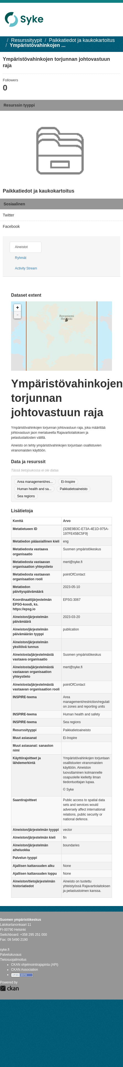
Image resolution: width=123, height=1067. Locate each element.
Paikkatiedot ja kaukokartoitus (82, 40)
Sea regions (26, 496)
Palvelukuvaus (10, 955)
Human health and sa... (34, 489)
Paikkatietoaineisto (73, 489)
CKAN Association (24, 970)
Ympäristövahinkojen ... (38, 45)
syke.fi (4, 950)
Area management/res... (35, 482)
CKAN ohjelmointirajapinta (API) (34, 965)
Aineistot (21, 247)
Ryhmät (20, 258)
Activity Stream (26, 268)
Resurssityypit (26, 40)
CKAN (9, 988)
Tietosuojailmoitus (13, 960)
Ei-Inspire (68, 482)
